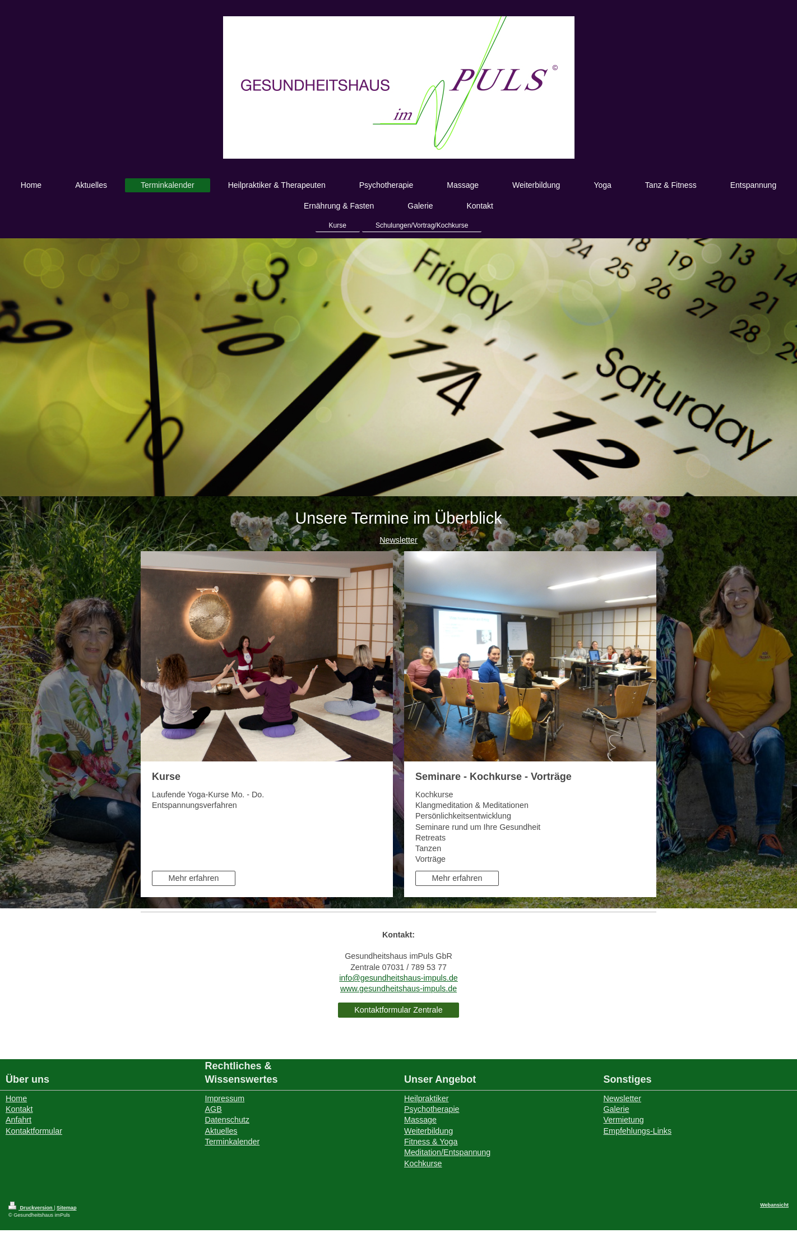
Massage (420, 1119)
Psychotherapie (432, 1109)
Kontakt (19, 1109)
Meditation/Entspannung (447, 1152)
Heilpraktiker (426, 1098)
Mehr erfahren (194, 878)
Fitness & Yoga (430, 1141)
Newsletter (398, 539)
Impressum (225, 1098)
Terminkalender (232, 1141)
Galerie (616, 1109)
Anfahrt (18, 1119)
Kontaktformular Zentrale (398, 1009)
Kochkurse (423, 1163)
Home (16, 1098)
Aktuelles (221, 1130)
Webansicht (774, 1205)
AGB (213, 1109)
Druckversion (31, 1208)
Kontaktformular (34, 1130)
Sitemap (66, 1208)
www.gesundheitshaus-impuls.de (398, 988)
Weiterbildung (428, 1130)
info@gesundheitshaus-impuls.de (398, 977)
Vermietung (624, 1119)
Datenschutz (227, 1119)
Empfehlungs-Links (638, 1130)
